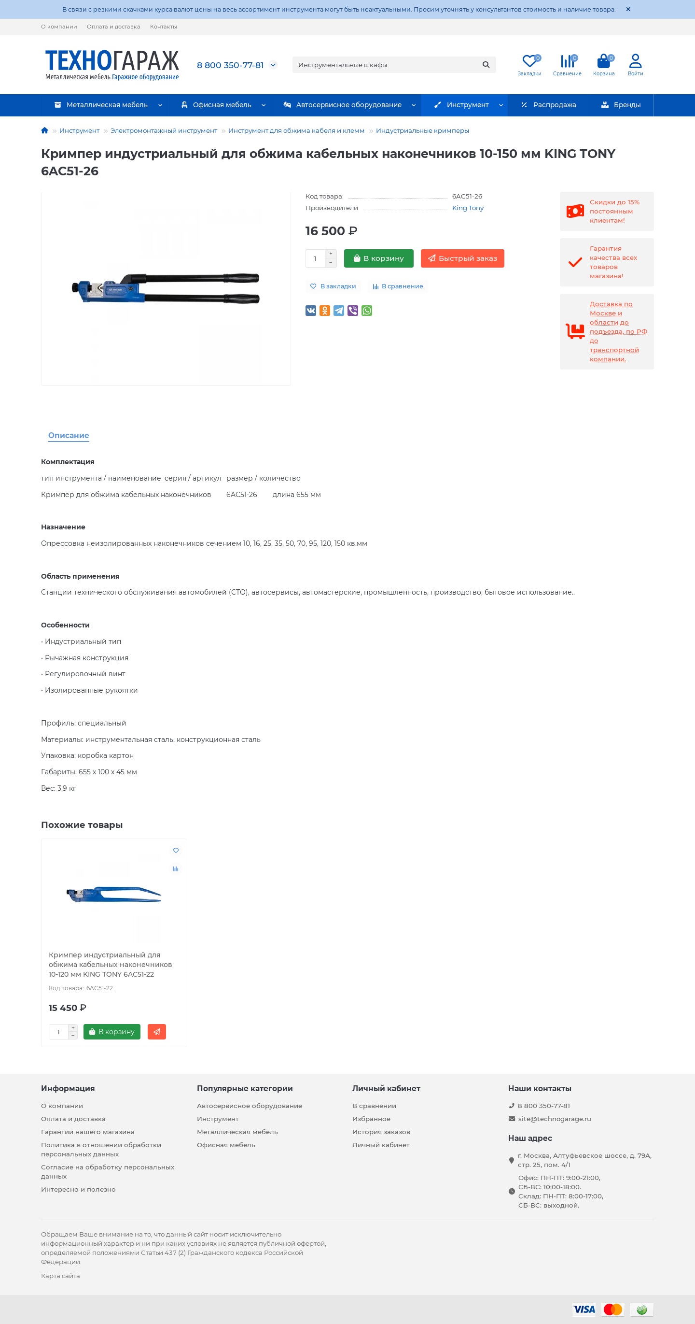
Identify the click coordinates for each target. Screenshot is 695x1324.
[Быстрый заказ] (462, 258)
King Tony (468, 208)
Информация (68, 1088)
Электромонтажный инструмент (164, 130)
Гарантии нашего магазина (88, 1132)
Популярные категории (245, 1088)
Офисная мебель (215, 105)
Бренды (621, 105)
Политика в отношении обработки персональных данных (101, 1149)
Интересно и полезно (78, 1189)
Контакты (163, 26)
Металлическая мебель (101, 105)
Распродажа (548, 105)
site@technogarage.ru (554, 1119)
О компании (59, 26)
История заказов (381, 1132)
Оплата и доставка (113, 26)
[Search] (394, 65)
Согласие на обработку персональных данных (107, 1171)
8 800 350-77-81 (230, 65)
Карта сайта (60, 1276)
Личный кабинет (386, 1088)
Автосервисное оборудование (342, 105)
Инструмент (461, 105)
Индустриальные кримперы (422, 130)
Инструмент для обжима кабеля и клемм (296, 130)
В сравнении (374, 1106)
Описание (68, 435)
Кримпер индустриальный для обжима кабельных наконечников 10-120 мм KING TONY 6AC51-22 (110, 965)
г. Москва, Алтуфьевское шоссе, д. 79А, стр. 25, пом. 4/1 (585, 1160)
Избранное (371, 1119)
